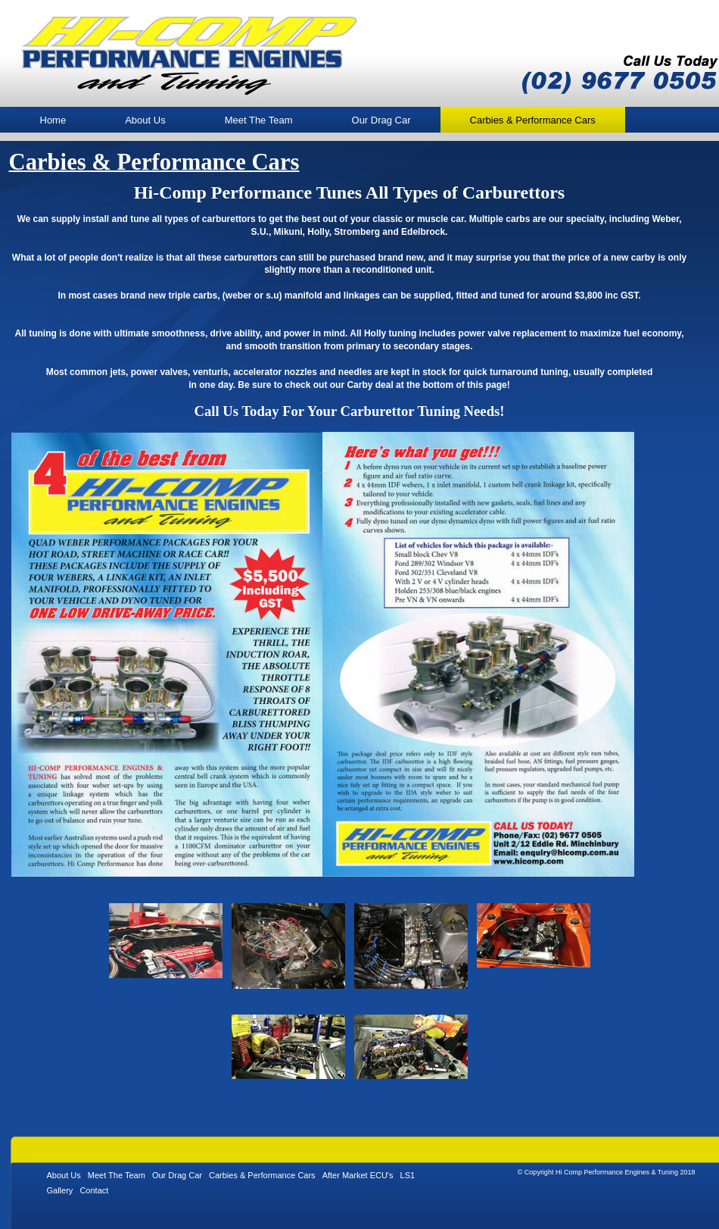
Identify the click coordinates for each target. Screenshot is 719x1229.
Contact (93, 1190)
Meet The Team (259, 120)
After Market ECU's (358, 1175)
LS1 (408, 1175)
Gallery (60, 1190)
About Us (145, 120)
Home (53, 120)
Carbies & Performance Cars (262, 1175)
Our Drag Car (381, 120)
